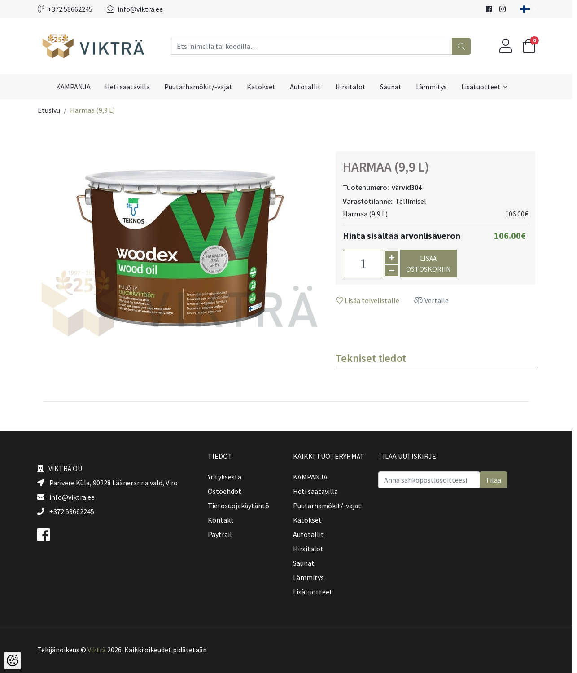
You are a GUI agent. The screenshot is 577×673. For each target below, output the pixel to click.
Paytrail (222, 534)
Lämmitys (434, 86)
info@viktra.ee (137, 8)
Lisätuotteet (483, 86)
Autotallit (308, 86)
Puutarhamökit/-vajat (201, 86)
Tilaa (495, 479)
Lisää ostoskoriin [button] (430, 263)
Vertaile (433, 300)
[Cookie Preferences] (12, 660)
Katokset (263, 86)
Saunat (393, 86)
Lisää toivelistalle (370, 300)
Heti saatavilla (130, 86)
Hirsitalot (353, 86)
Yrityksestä (227, 476)
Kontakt (223, 519)
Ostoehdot (227, 491)
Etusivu (51, 110)
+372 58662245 (67, 8)
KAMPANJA (76, 86)
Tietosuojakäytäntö (240, 505)
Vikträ (99, 649)
